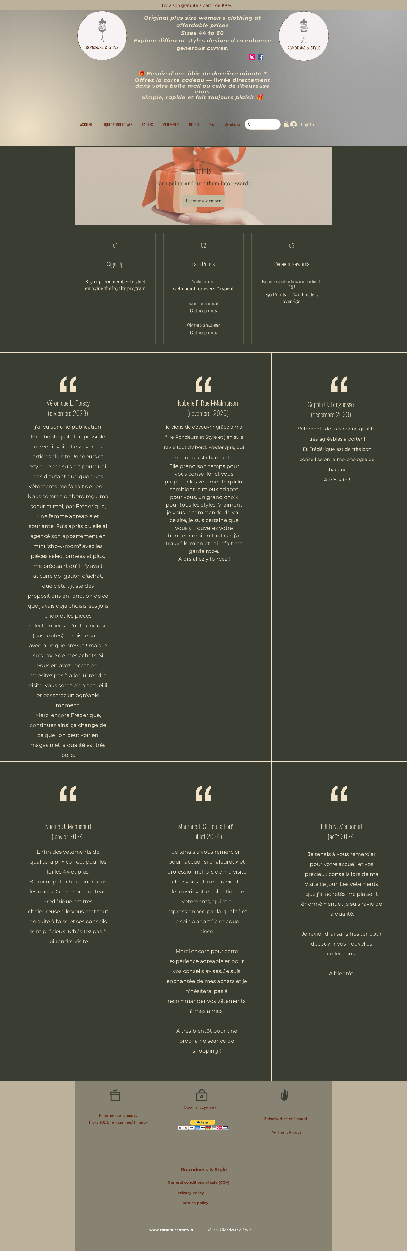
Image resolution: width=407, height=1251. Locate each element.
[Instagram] (252, 57)
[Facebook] (260, 57)
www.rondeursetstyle (171, 1229)
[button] (147, 124)
